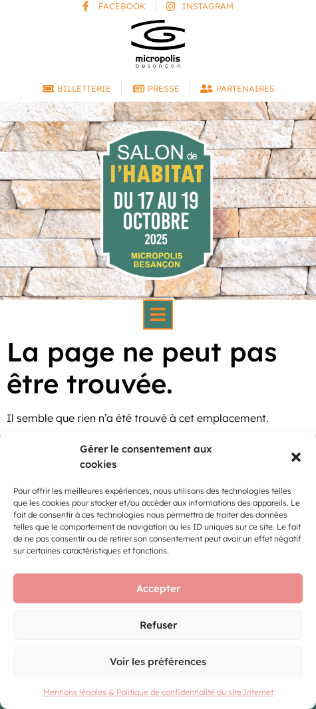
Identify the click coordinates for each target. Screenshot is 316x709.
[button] (296, 457)
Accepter (158, 588)
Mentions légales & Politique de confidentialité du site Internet (158, 692)
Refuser (158, 625)
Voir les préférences (158, 661)
